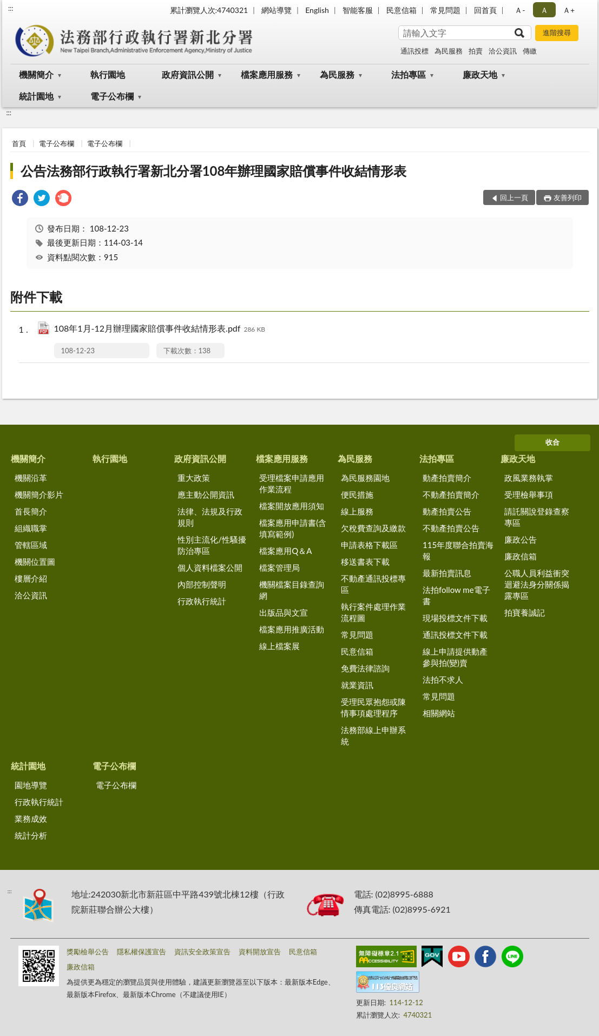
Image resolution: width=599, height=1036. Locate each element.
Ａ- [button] (520, 10)
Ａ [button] (544, 10)
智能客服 (358, 10)
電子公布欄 (112, 96)
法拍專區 (408, 74)
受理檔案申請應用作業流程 (291, 483)
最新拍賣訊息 (447, 573)
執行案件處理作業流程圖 (373, 612)
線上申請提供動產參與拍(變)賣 (455, 657)
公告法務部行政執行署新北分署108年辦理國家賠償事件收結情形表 (214, 171)
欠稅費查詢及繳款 (373, 528)
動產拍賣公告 (447, 511)
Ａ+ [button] (569, 10)
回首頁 (485, 10)
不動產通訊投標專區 (373, 584)
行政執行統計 (201, 601)
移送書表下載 (365, 561)
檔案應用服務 (267, 74)
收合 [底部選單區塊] (552, 442)
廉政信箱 (520, 556)
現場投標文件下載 (455, 618)
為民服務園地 (365, 478)
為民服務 (449, 51)
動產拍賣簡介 (447, 478)
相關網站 (439, 713)
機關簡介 (36, 74)
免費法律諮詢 (365, 668)
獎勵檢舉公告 (88, 951)
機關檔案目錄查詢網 (291, 590)
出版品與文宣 (283, 612)
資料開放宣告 (260, 951)
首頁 (19, 143)
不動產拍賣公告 (451, 528)
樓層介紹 (31, 578)
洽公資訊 (503, 51)
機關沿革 (31, 478)
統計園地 (36, 96)
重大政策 (193, 478)
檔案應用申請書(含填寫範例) (292, 528)
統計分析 (31, 835)
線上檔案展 (279, 646)
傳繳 (530, 51)
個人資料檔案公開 (209, 567)
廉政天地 (480, 74)
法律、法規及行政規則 (209, 516)
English (317, 10)
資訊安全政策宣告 (202, 951)
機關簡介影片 (39, 494)
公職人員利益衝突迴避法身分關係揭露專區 (536, 584)
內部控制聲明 (201, 584)
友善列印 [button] (568, 197)
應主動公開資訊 (205, 494)
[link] (20, 199)
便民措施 (357, 494)
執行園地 (107, 74)
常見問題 (445, 10)
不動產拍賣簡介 (451, 494)
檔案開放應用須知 (291, 506)
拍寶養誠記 (524, 612)
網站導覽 (276, 10)
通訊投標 (414, 51)
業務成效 (31, 818)
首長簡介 (31, 511)
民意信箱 (401, 10)
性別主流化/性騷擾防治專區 (211, 545)
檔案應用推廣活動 (291, 629)
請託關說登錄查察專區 (536, 516)
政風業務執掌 (528, 478)
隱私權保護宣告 (141, 951)
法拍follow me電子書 (456, 595)
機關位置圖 (35, 561)
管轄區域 (31, 545)
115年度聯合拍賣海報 (458, 550)
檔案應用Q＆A (285, 551)
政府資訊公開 (188, 74)
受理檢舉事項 (528, 494)
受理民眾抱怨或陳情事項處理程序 (373, 707)
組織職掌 (31, 528)
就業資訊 (357, 685)
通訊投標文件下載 (455, 634)
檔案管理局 (279, 567)
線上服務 (357, 511)
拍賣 (476, 51)
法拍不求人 (443, 679)
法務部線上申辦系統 (373, 735)
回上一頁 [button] (514, 197)
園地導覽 (31, 785)
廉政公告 (520, 539)
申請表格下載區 (369, 545)
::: (11, 8)
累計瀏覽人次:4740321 (209, 10)
